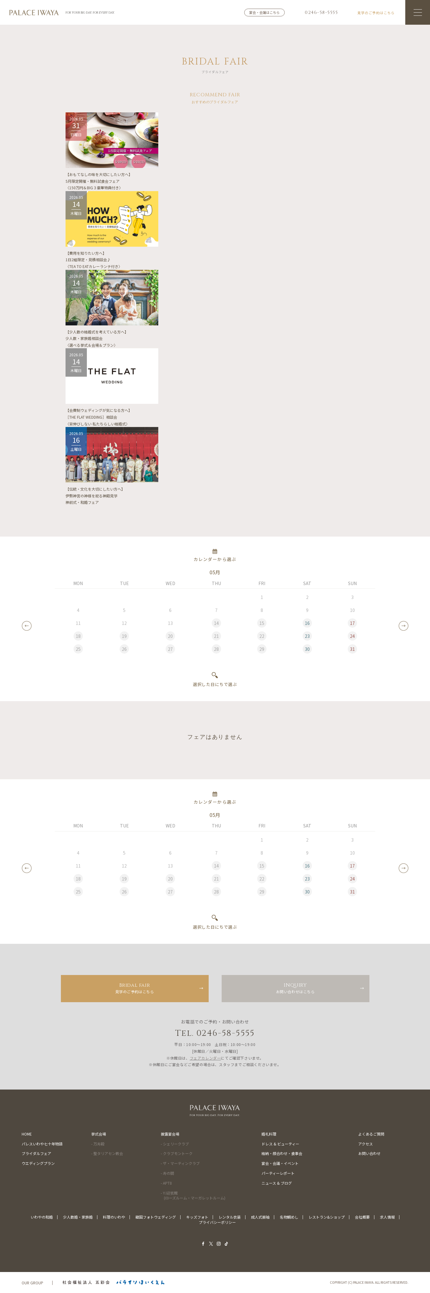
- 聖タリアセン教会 (107, 1153)
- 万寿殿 (97, 1143)
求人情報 (387, 1217)
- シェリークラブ (175, 1143)
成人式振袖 (260, 1217)
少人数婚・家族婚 (78, 1217)
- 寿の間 (167, 1173)
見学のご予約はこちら (135, 988)
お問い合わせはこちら (295, 988)
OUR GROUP (32, 1282)
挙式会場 (98, 1133)
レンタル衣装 (230, 1217)
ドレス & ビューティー (280, 1143)
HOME (27, 1133)
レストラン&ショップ (327, 1217)
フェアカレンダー (205, 1058)
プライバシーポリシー (217, 1222)
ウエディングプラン (38, 1163)
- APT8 (166, 1183)
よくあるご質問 (371, 1133)
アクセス (365, 1143)
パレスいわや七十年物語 (42, 1143)
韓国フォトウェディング (155, 1217)
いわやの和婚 (42, 1217)
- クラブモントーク (177, 1153)
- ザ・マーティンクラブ (180, 1163)
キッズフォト (197, 1217)
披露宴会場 (170, 1133)
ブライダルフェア (36, 1153)
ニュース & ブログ (277, 1183)
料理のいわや (114, 1217)
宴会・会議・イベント (280, 1163)
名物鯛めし (289, 1217)
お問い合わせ (369, 1153)
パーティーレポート (278, 1173)
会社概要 (362, 1217)
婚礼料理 (269, 1133)
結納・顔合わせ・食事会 (282, 1153)
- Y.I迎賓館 (193, 1195)
